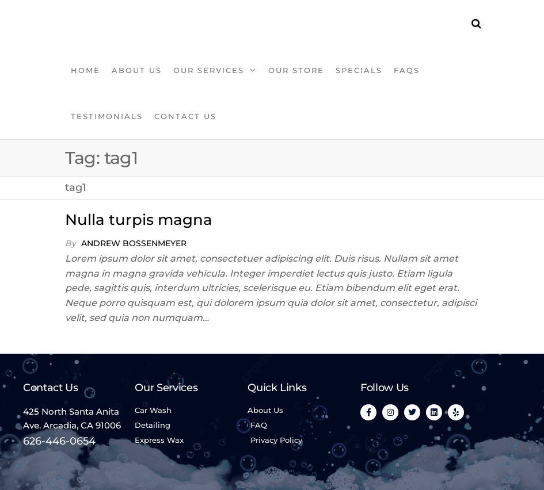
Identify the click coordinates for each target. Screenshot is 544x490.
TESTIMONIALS (107, 116)
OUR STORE (296, 70)
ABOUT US (137, 70)
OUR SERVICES (208, 70)
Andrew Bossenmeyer (134, 243)
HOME (85, 70)
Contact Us (185, 116)
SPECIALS (359, 70)
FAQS (407, 70)
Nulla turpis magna (138, 219)
